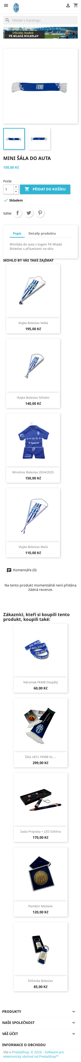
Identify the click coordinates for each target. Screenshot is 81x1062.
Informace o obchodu (24, 1044)
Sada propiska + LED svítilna (40, 831)
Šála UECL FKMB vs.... (40, 757)
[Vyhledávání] (40, 20)
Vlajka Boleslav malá (33, 547)
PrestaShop (20, 1052)
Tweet (28, 212)
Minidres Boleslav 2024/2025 (33, 472)
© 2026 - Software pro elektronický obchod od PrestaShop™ (33, 1054)
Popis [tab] (17, 233)
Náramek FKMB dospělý (40, 682)
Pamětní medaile (40, 906)
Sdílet (17, 212)
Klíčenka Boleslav (40, 981)
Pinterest (40, 212)
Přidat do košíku (45, 189)
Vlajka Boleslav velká (33, 323)
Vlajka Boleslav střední (33, 397)
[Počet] (8, 189)
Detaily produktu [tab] (42, 233)
